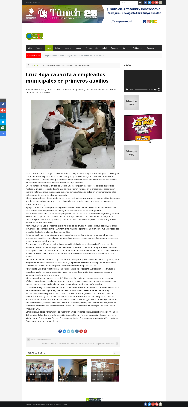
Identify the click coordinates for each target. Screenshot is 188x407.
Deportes (114, 48)
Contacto (150, 48)
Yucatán (39, 48)
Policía (57, 48)
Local (49, 48)
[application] (143, 81)
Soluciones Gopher (61, 404)
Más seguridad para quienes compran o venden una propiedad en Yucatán (104, 376)
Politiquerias (137, 48)
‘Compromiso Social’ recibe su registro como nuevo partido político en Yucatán (74, 55)
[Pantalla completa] (159, 89)
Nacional (68, 48)
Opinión (126, 48)
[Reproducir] (127, 89)
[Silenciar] (155, 89)
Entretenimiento (92, 48)
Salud (104, 48)
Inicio (30, 48)
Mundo (78, 48)
